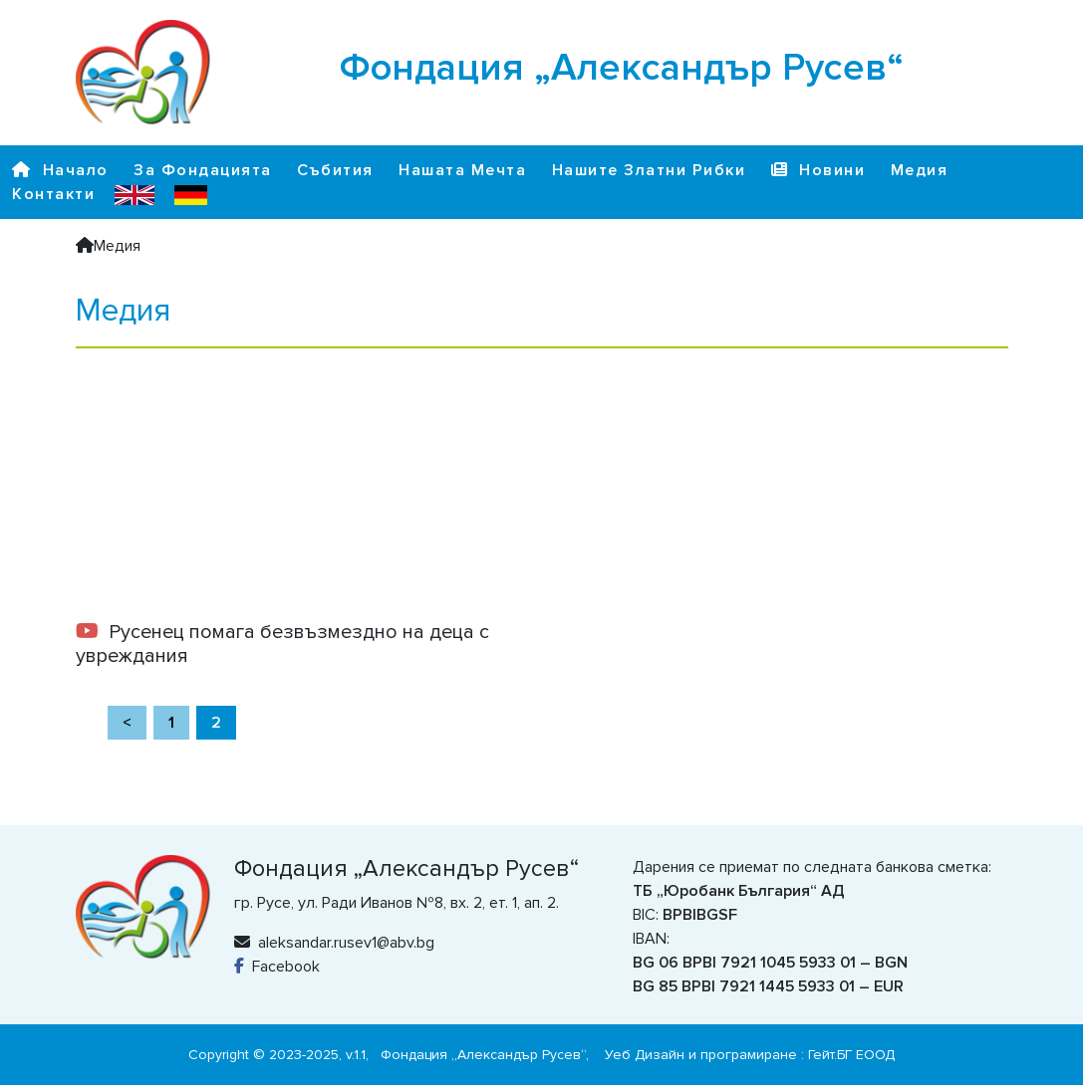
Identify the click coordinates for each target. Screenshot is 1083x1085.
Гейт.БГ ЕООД (851, 1054)
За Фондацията (203, 170)
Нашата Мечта (462, 170)
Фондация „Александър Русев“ (483, 1054)
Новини (818, 170)
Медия (919, 170)
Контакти (53, 194)
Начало (60, 170)
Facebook (277, 966)
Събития (335, 170)
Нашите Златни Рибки (649, 170)
